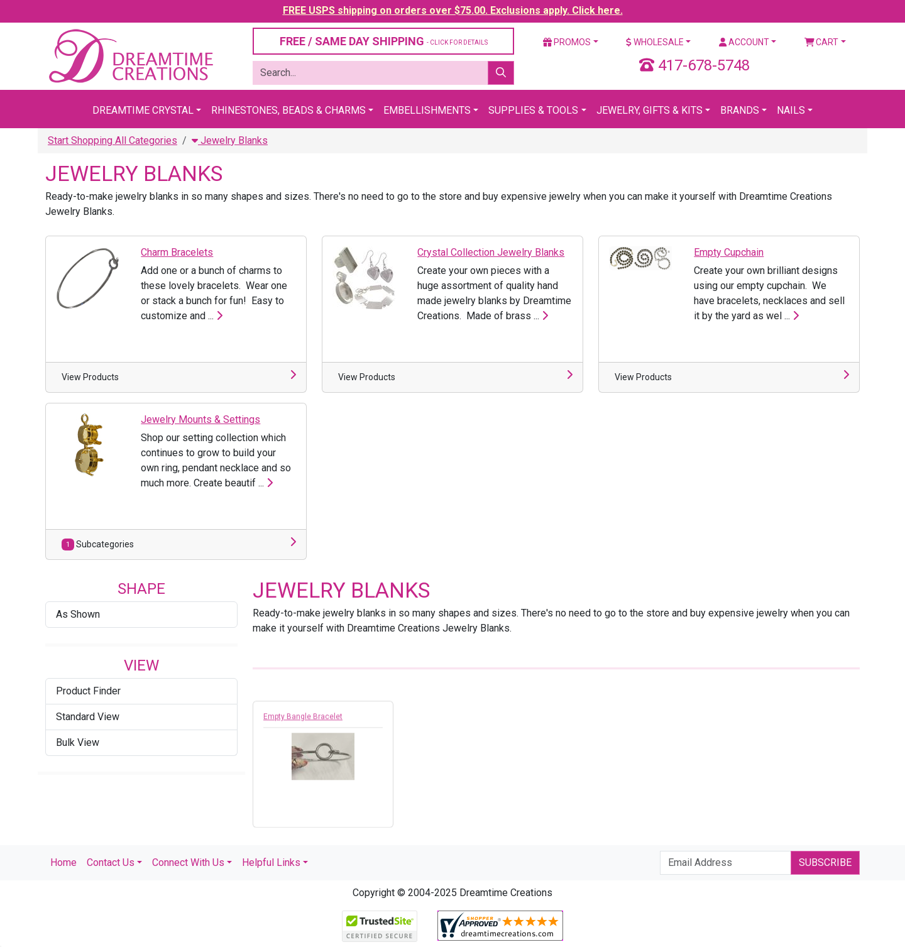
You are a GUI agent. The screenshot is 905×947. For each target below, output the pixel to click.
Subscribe (825, 862)
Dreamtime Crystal (143, 110)
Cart (821, 42)
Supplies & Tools (533, 110)
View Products (90, 377)
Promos (567, 42)
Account (744, 42)
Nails (791, 110)
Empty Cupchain (729, 252)
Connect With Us (188, 862)
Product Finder (88, 691)
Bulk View (77, 742)
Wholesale (655, 42)
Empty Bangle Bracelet (303, 719)
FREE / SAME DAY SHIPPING (384, 41)
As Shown (78, 614)
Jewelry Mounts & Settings (200, 419)
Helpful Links (271, 862)
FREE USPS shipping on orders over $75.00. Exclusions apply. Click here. (453, 10)
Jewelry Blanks (230, 140)
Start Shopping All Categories (112, 140)
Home (63, 862)
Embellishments (427, 110)
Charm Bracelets (177, 252)
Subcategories (98, 544)
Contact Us (110, 862)
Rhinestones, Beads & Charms (288, 110)
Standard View (87, 717)
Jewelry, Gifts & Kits (649, 110)
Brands (739, 110)
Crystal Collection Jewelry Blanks (490, 252)
